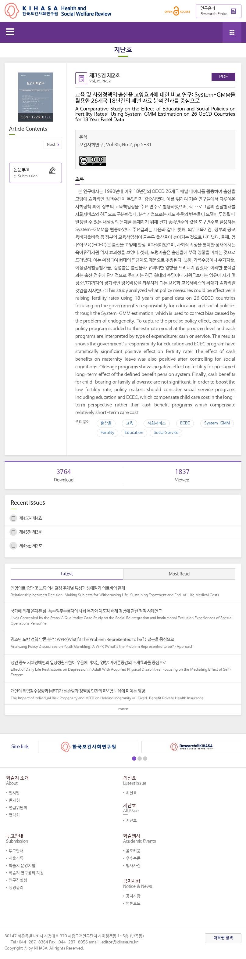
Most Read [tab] (179, 573)
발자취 (14, 800)
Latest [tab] (67, 573)
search (214, 31)
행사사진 (133, 865)
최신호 (131, 793)
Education (134, 433)
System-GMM (217, 423)
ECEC (185, 423)
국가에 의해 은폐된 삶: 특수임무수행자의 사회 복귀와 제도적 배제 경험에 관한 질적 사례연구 (123, 617)
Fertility (107, 433)
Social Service (166, 433)
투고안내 (16, 851)
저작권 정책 (223, 938)
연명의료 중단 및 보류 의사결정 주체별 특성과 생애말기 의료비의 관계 (123, 592)
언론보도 (133, 903)
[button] (134, 758)
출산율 (106, 423)
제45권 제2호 (30, 545)
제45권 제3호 (30, 532)
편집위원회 (18, 808)
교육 (129, 423)
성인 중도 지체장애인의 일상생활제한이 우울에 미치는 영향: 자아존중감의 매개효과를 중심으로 (123, 669)
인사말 (14, 793)
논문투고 (35, 173)
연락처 (14, 815)
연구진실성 (18, 880)
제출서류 (16, 858)
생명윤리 (16, 887)
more (123, 709)
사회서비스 (157, 423)
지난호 (131, 820)
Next (51, 144)
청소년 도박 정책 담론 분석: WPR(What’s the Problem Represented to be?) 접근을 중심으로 (123, 643)
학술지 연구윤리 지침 (26, 873)
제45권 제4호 (30, 518)
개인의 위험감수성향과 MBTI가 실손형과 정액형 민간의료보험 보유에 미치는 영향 (123, 695)
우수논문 (133, 858)
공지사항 (133, 896)
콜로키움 (133, 851)
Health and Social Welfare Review (58, 11)
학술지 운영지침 (22, 865)
